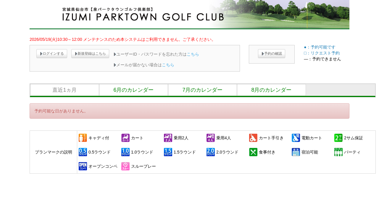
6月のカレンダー (133, 90)
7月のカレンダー (202, 90)
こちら (193, 54)
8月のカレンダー (271, 90)
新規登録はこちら (90, 53)
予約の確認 (271, 53)
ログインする (52, 53)
